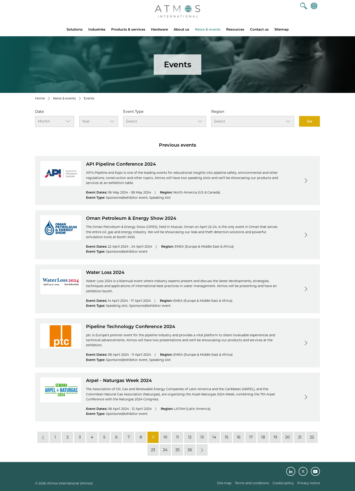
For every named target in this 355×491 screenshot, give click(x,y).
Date (39, 111)
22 (312, 437)
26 (190, 450)
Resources (235, 29)
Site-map (224, 483)
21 (300, 437)
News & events (208, 29)
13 (202, 437)
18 (263, 437)
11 (177, 437)
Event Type (133, 111)
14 (214, 437)
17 (251, 437)
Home (40, 98)
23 (153, 450)
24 (165, 450)
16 (238, 437)
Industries (97, 29)
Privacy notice (308, 483)
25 (177, 450)
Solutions (75, 29)
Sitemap (281, 29)
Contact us (259, 29)
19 (275, 437)
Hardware (159, 29)
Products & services (128, 29)
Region (217, 111)
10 (165, 437)
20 (287, 437)
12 (190, 437)
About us (181, 29)
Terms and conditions (252, 483)
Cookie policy (283, 483)
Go (309, 121)
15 (226, 437)
